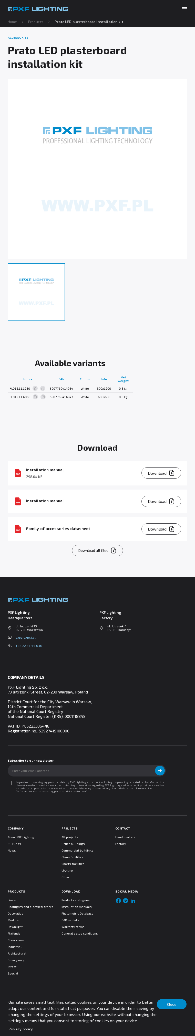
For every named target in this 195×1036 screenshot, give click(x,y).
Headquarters (125, 837)
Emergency (16, 960)
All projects (69, 837)
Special (13, 973)
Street (12, 966)
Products (35, 21)
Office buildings (73, 843)
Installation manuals (76, 906)
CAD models (70, 920)
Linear (12, 900)
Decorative (15, 913)
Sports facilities (73, 863)
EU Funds (14, 843)
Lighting (67, 870)
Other (65, 877)
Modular (14, 920)
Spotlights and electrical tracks (30, 906)
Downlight (15, 926)
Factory (120, 843)
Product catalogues (75, 900)
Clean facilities (72, 857)
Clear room (16, 940)
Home (12, 21)
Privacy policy (20, 1029)
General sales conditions (79, 933)
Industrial (15, 946)
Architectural (17, 953)
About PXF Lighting (21, 837)
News (12, 850)
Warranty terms (73, 926)
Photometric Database (77, 913)
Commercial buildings (77, 850)
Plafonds (14, 933)
